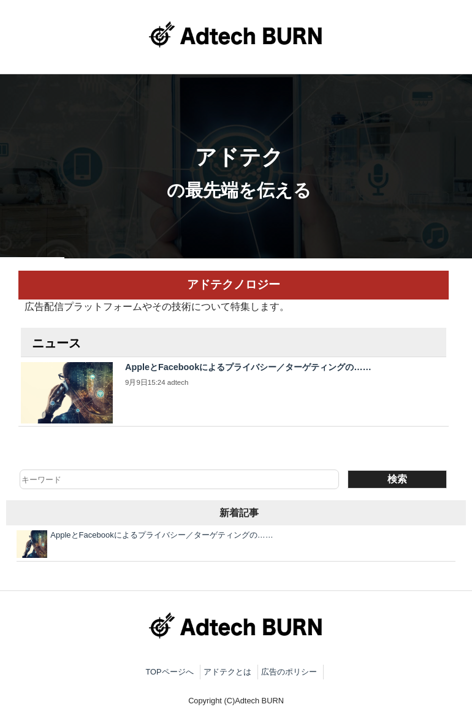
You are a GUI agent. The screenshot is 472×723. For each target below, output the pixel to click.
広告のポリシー (289, 671)
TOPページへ (169, 671)
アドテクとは (227, 671)
